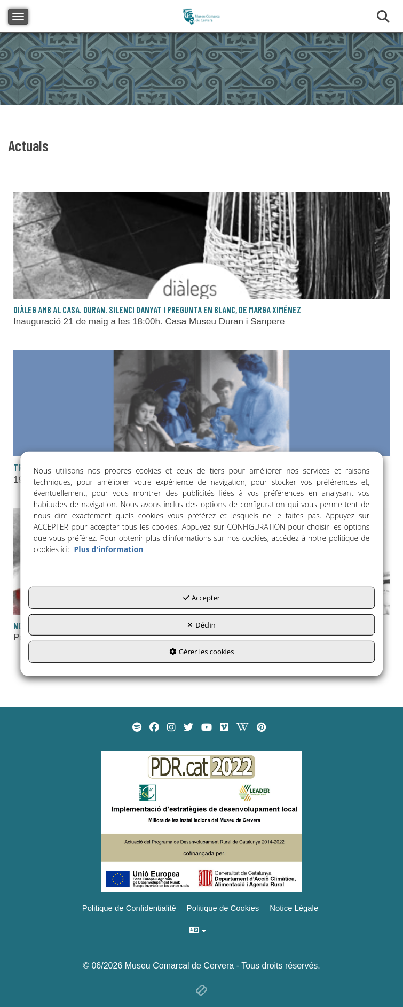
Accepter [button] (201, 597)
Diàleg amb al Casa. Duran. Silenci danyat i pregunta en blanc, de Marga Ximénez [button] (157, 309)
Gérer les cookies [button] (201, 651)
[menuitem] (137, 727)
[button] (201, 443)
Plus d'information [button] (109, 549)
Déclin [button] (201, 625)
